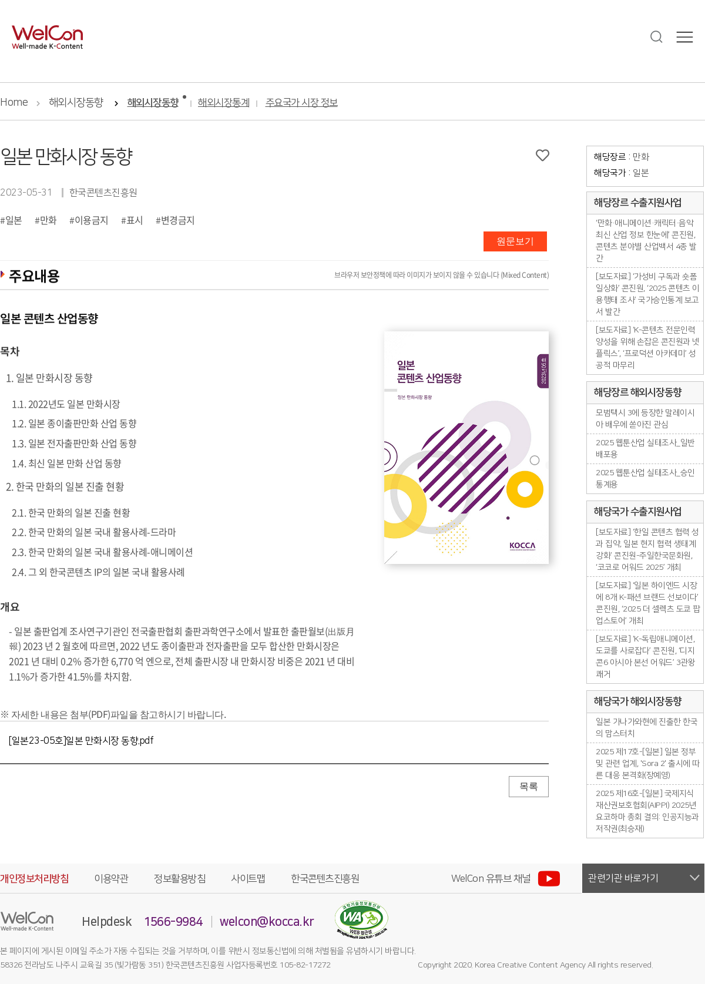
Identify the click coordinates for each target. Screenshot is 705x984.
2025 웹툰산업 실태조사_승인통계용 (645, 478)
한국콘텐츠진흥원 (325, 879)
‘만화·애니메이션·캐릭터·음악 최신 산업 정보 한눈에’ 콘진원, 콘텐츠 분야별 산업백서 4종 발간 (646, 241)
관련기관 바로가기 (623, 878)
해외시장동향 (76, 103)
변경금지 (178, 220)
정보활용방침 (179, 879)
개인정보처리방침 (34, 879)
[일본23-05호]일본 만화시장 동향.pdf (81, 741)
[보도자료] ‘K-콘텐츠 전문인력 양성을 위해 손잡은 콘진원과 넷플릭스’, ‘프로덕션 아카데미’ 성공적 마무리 (648, 347)
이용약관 (111, 879)
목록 (528, 786)
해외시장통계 (223, 103)
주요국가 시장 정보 (302, 103)
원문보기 (515, 241)
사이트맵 (248, 879)
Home (14, 103)
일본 (13, 220)
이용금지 (92, 220)
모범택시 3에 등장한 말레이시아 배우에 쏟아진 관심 (645, 418)
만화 (48, 220)
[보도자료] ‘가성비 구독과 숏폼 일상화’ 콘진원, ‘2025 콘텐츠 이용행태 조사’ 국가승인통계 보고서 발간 (648, 294)
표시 (134, 220)
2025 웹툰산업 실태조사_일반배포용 (645, 448)
